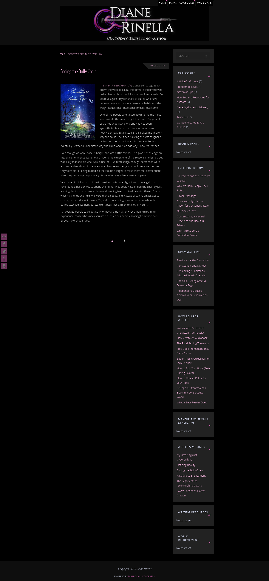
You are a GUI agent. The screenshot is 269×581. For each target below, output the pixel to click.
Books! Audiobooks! (181, 2)
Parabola (133, 576)
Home (162, 2)
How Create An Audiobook (192, 338)
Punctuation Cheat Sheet (191, 265)
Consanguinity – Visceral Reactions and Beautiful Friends (191, 221)
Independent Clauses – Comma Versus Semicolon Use (192, 295)
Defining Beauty (186, 465)
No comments (158, 66)
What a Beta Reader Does (192, 402)
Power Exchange (186, 196)
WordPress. (148, 576)
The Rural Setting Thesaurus (193, 343)
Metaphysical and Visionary (192, 107)
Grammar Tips (185, 92)
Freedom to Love (187, 87)
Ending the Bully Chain (79, 71)
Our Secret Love (186, 211)
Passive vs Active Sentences (193, 260)
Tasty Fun (182, 117)
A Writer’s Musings (187, 81)
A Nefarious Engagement (191, 475)
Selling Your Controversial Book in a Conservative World (191, 392)
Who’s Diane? (204, 2)
